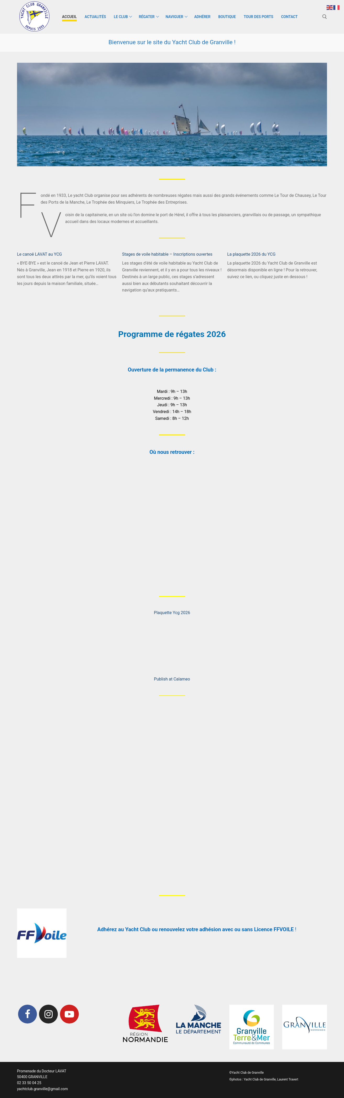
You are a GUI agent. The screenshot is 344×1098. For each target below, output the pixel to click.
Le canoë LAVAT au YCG (39, 254)
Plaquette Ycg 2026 (172, 612)
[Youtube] (69, 1014)
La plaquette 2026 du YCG (251, 254)
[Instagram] (48, 1014)
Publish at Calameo (172, 679)
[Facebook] (27, 1014)
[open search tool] (324, 16)
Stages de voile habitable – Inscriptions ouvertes (167, 254)
